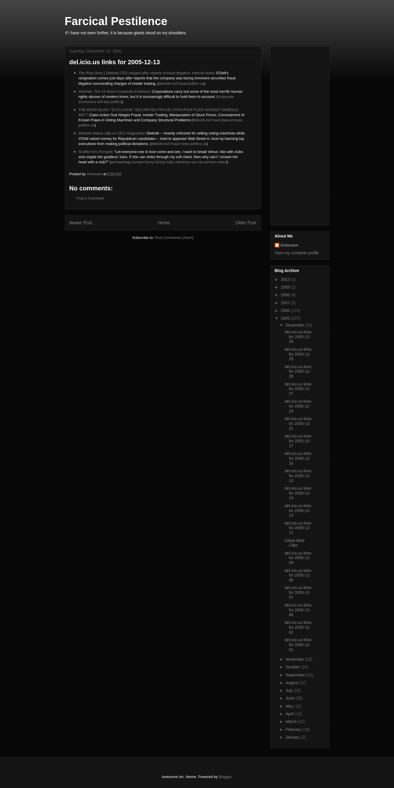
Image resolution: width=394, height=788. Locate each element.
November (295, 659)
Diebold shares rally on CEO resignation (111, 133)
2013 (286, 279)
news (238, 120)
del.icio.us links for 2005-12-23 (297, 406)
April (290, 714)
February (294, 729)
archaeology (121, 162)
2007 (286, 303)
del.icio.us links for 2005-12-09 (297, 558)
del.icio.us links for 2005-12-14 (297, 493)
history (160, 162)
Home (164, 222)
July (290, 690)
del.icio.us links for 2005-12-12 (297, 528)
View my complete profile (297, 253)
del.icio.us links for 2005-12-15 (297, 476)
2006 (286, 310)
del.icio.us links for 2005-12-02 (297, 627)
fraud (182, 83)
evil (174, 83)
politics (193, 83)
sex (194, 162)
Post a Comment (90, 198)
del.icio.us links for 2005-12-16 (297, 458)
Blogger (225, 777)
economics (87, 102)
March (292, 721)
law (107, 102)
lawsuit (227, 120)
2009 (286, 287)
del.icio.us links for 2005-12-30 (297, 337)
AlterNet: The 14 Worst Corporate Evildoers (114, 91)
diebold (165, 83)
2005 (286, 318)
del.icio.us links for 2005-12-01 (297, 645)
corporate (226, 96)
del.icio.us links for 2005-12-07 (297, 592)
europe (138, 162)
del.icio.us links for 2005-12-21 (297, 423)
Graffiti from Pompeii (95, 152)
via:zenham (207, 162)
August (292, 682)
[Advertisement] (297, 134)
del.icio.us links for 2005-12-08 (297, 575)
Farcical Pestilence (116, 21)
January (293, 737)
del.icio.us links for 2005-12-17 (297, 441)
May (290, 706)
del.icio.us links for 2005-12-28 (297, 371)
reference (182, 162)
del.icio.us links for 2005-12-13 (297, 510)
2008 (286, 295)
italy (170, 162)
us (202, 83)
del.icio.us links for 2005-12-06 (297, 610)
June (290, 698)
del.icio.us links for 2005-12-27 (297, 389)
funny (149, 162)
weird (222, 162)
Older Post (245, 222)
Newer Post (80, 222)
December (295, 325)
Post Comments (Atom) (174, 237)
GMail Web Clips (294, 543)
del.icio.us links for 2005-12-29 (297, 354)
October (293, 667)
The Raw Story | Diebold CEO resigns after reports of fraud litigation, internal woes (146, 73)
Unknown (289, 245)
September (296, 675)
